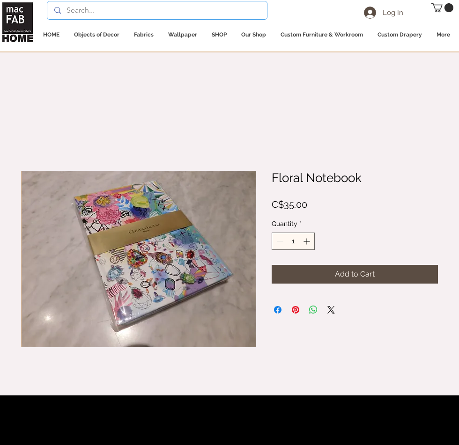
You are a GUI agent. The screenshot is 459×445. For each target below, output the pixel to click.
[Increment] (307, 241)
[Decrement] (279, 241)
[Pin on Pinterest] (295, 309)
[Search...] (157, 10)
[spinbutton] (293, 241)
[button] (442, 7)
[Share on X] (331, 309)
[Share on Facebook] (277, 309)
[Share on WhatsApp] (313, 309)
